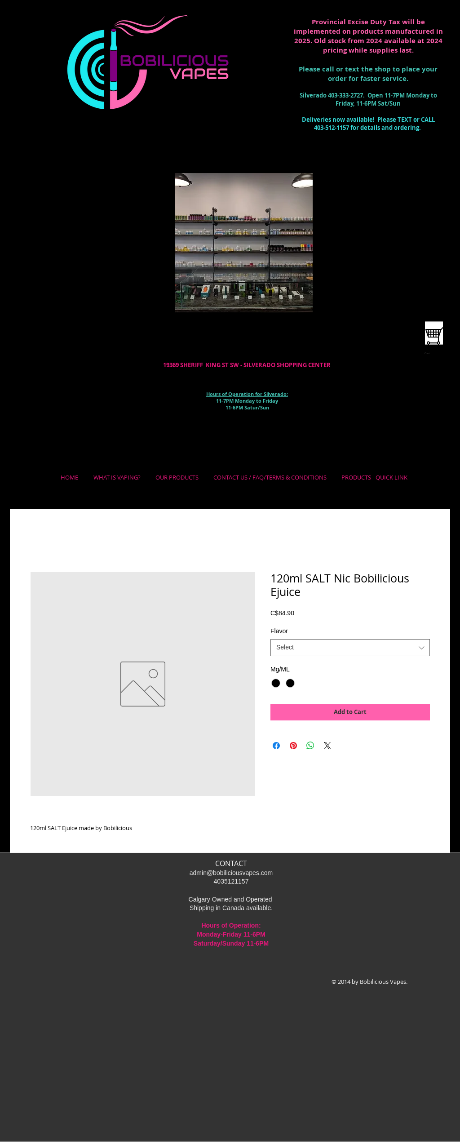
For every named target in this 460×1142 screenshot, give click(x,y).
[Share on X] (327, 745)
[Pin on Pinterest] (293, 745)
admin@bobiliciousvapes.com (231, 872)
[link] (430, 353)
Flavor (279, 631)
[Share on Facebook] (276, 745)
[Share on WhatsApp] (310, 745)
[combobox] (350, 647)
